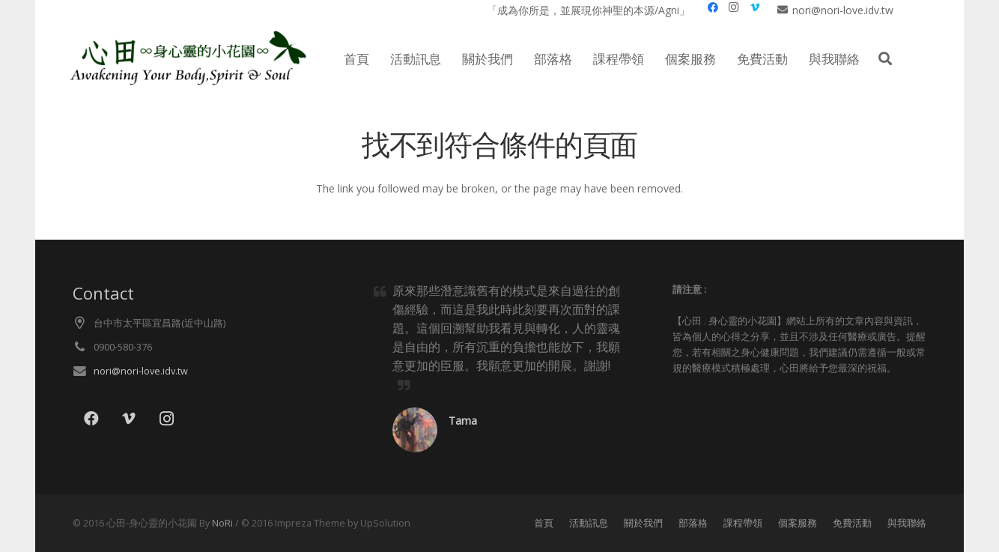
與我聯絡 (906, 523)
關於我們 (643, 523)
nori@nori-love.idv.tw (141, 371)
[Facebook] (91, 418)
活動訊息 (588, 523)
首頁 (543, 523)
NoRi (222, 523)
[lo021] (186, 59)
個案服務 (797, 523)
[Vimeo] (129, 418)
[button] (885, 58)
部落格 (693, 523)
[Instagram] (166, 418)
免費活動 (852, 523)
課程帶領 (742, 523)
